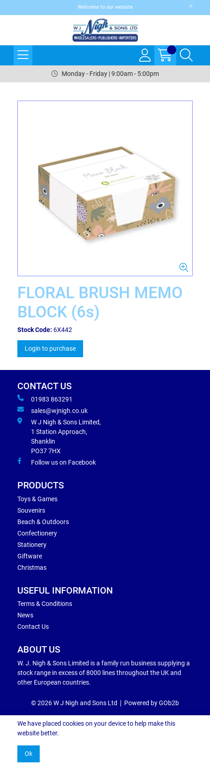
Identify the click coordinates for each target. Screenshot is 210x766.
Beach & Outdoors (43, 521)
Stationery (32, 544)
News (25, 615)
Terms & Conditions (44, 603)
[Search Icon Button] (186, 55)
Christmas (32, 567)
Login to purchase (50, 348)
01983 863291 (45, 399)
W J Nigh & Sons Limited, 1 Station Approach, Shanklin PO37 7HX (59, 436)
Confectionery (37, 533)
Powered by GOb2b (151, 703)
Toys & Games (37, 499)
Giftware (29, 556)
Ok (28, 753)
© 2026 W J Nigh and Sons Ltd (74, 703)
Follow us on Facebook (56, 462)
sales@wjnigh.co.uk (52, 410)
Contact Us (33, 626)
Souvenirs (31, 510)
